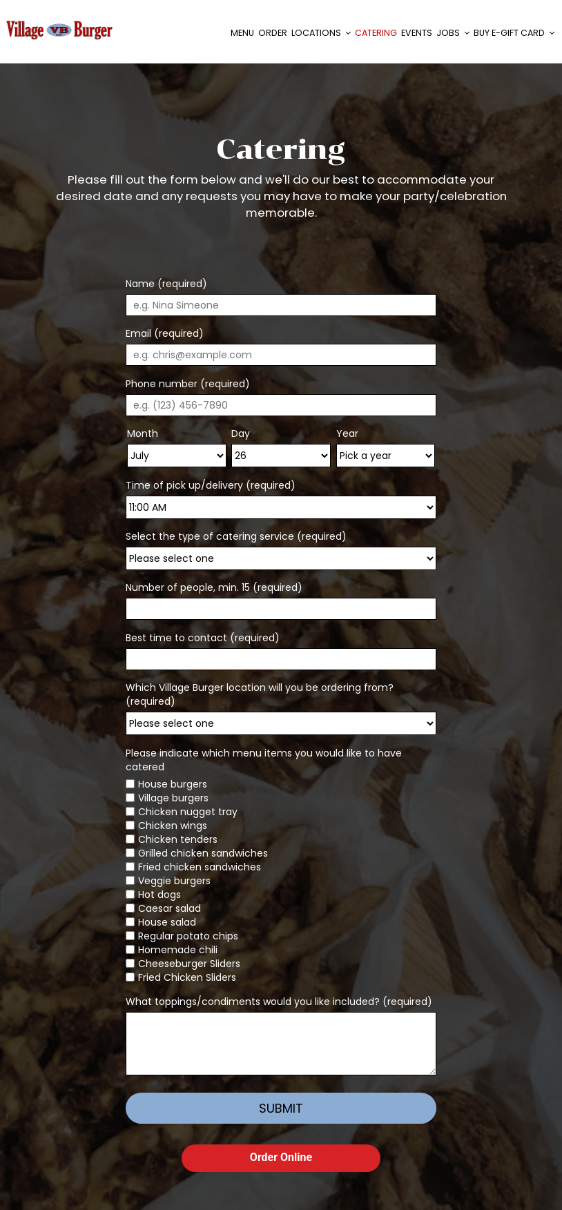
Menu (241, 34)
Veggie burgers (174, 881)
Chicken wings (172, 825)
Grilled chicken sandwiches (203, 853)
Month (142, 433)
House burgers (172, 784)
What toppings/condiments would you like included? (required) (279, 1001)
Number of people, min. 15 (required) (214, 587)
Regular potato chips (188, 936)
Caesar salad (169, 908)
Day (240, 433)
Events (415, 34)
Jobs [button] (451, 34)
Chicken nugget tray (188, 812)
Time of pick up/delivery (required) (210, 485)
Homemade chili (177, 950)
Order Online (281, 1157)
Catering (374, 34)
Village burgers (173, 798)
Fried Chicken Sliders (187, 977)
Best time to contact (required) (203, 638)
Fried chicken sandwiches (199, 867)
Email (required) (165, 333)
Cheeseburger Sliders (189, 963)
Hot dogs (159, 894)
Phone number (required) (188, 384)
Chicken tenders (177, 839)
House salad (167, 922)
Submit (281, 1108)
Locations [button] (319, 34)
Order (271, 34)
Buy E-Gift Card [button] (512, 34)
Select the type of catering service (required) (236, 536)
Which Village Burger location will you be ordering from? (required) (260, 694)
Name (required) (166, 284)
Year (347, 433)
